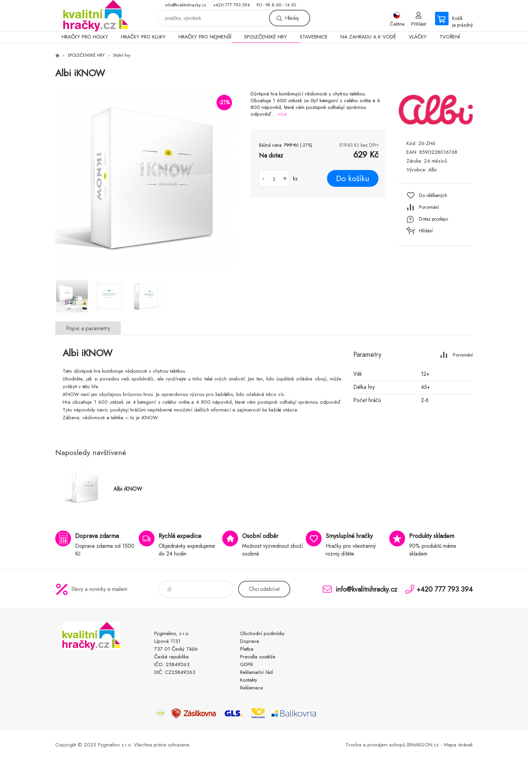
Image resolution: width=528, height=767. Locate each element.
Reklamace (251, 687)
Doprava (249, 641)
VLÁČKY (418, 36)
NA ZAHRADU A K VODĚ (368, 36)
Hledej (291, 18)
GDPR (246, 664)
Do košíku (352, 178)
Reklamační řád (256, 672)
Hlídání (426, 230)
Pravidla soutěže (257, 656)
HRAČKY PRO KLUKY (143, 36)
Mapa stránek (458, 744)
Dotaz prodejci (433, 219)
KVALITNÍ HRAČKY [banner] (95, 15)
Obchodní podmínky (262, 633)
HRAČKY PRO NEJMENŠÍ (204, 36)
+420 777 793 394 (231, 5)
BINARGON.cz (423, 744)
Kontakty (248, 680)
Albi (432, 169)
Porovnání (429, 207)
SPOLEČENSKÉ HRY (265, 36)
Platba (246, 649)
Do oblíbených (433, 195)
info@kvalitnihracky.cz (185, 5)
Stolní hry (121, 55)
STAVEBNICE (314, 36)
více (282, 114)
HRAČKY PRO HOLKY (85, 36)
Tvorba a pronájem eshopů (375, 744)
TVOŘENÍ (449, 36)
